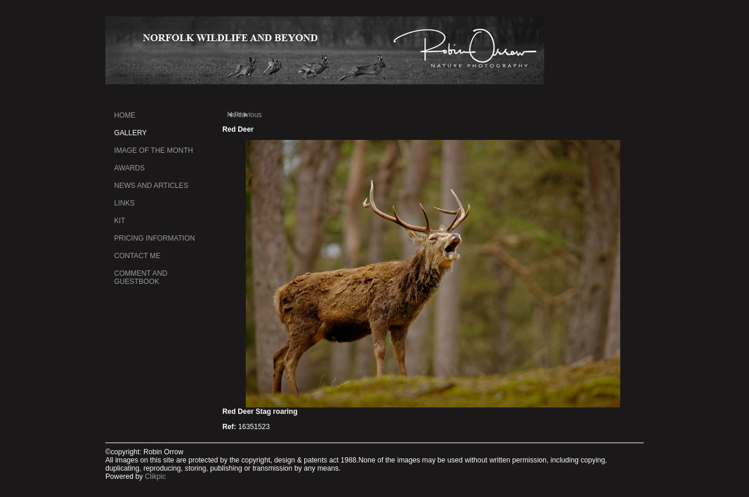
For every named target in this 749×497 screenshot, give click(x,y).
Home (124, 115)
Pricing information (154, 238)
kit (119, 221)
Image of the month (153, 150)
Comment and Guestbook (140, 277)
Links (124, 203)
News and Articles (151, 185)
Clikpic (155, 476)
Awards (129, 168)
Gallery (130, 133)
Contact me (137, 256)
